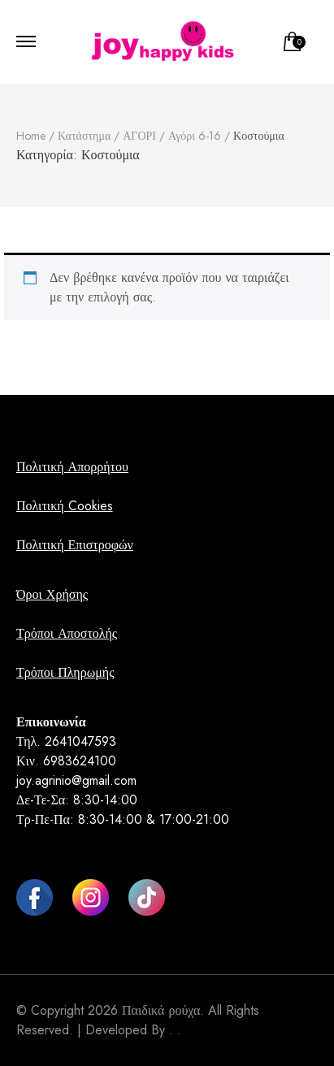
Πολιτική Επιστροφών (74, 544)
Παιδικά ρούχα (161, 1010)
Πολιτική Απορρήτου (72, 466)
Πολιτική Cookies (64, 505)
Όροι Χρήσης (52, 594)
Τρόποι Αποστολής (66, 633)
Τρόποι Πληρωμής (65, 672)
